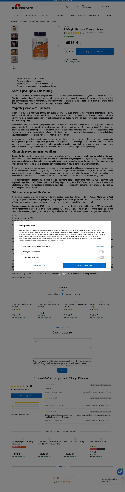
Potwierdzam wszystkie (85, 265)
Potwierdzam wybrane (40, 265)
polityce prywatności (39, 234)
